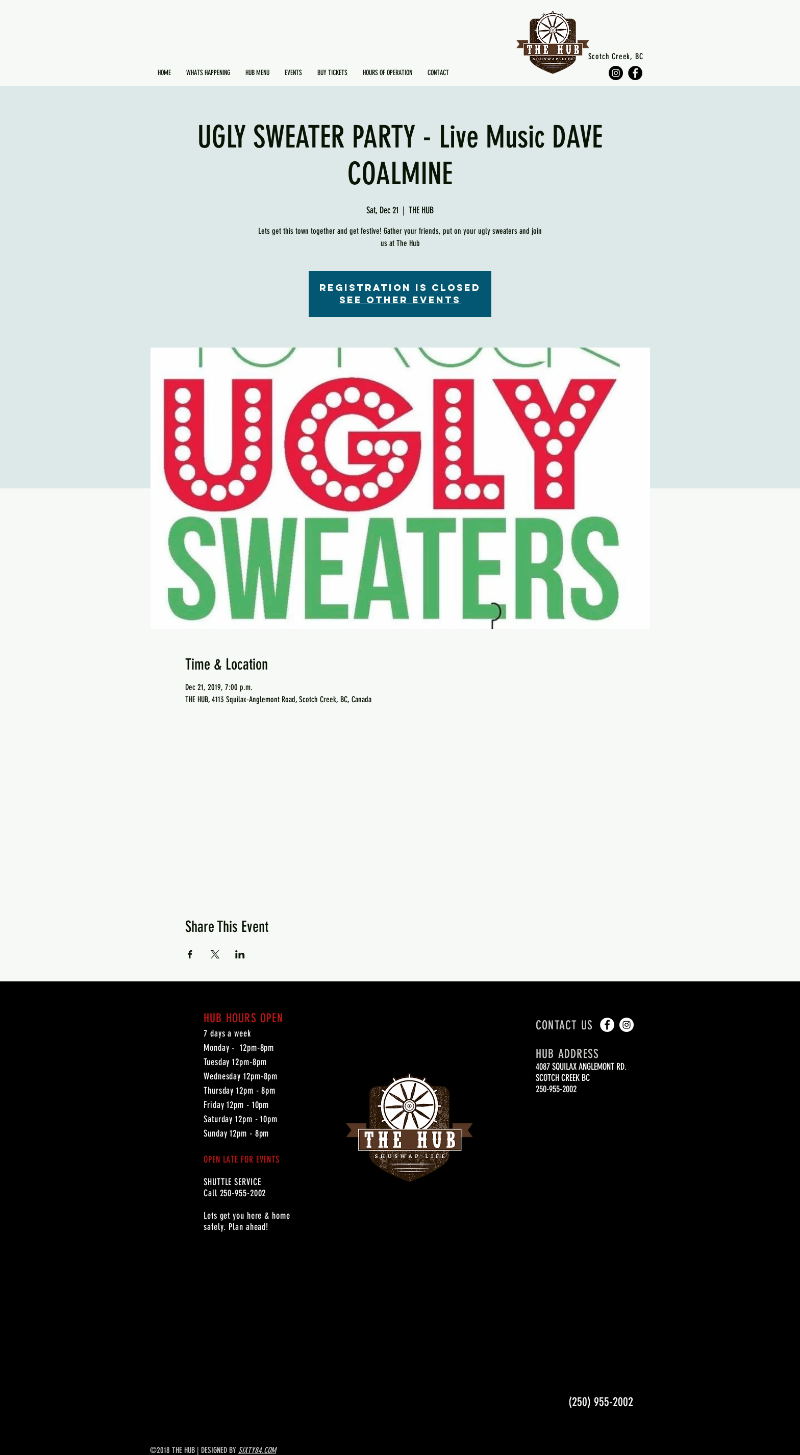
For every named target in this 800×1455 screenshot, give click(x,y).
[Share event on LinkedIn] (240, 954)
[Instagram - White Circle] (626, 1025)
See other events (400, 300)
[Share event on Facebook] (190, 954)
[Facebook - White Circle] (607, 1025)
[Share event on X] (215, 954)
